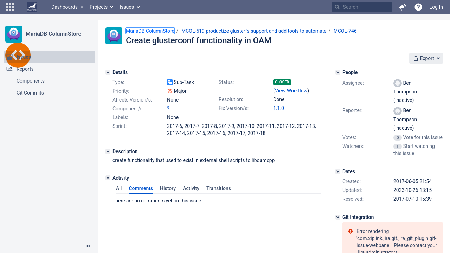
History (168, 188)
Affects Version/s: (132, 100)
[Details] (107, 72)
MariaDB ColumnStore (53, 34)
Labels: (120, 117)
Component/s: (128, 108)
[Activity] (107, 177)
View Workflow (291, 90)
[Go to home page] (32, 7)
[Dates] (337, 171)
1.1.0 (278, 108)
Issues (127, 7)
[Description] (107, 151)
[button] (10, 7)
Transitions (218, 188)
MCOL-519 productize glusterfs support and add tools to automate (254, 31)
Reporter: (352, 110)
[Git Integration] (337, 217)
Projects (99, 7)
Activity (191, 188)
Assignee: (353, 83)
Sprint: (119, 126)
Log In (436, 7)
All (119, 188)
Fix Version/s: (234, 108)
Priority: (120, 91)
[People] (337, 72)
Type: (118, 82)
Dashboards (64, 7)
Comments (141, 188)
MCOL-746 (345, 31)
